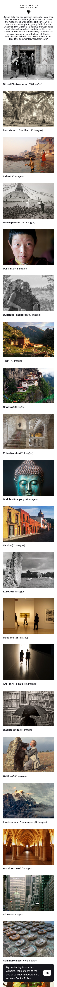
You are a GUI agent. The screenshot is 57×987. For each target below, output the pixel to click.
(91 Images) (20, 499)
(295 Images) (22, 84)
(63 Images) (14, 545)
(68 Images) (15, 637)
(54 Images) (18, 730)
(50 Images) (13, 914)
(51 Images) (18, 453)
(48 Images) (15, 268)
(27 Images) (17, 868)
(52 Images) (20, 960)
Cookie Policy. (24, 978)
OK (47, 973)
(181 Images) (19, 222)
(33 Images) (14, 407)
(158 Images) (15, 776)
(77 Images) (13, 361)
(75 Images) (20, 684)
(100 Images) (22, 315)
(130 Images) (13, 176)
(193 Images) (23, 130)
